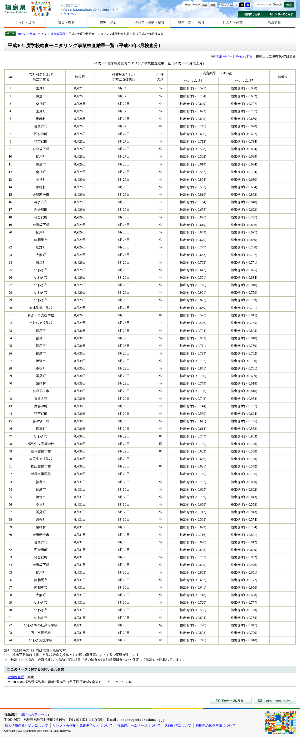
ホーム (22, 33)
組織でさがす (252, 14)
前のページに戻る (231, 700)
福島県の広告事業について (216, 725)
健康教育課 (58, 33)
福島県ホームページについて (139, 725)
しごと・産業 (233, 22)
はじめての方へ (92, 6)
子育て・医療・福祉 (150, 22)
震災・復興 (66, 22)
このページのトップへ (275, 700)
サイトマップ (92, 14)
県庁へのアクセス (34, 714)
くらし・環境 (25, 22)
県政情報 (274, 22)
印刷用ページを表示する (234, 56)
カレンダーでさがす (281, 14)
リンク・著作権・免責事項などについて (83, 725)
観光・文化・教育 (191, 22)
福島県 (15, 9)
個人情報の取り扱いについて (26, 725)
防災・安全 (108, 22)
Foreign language (92, 10)
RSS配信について (178, 725)
